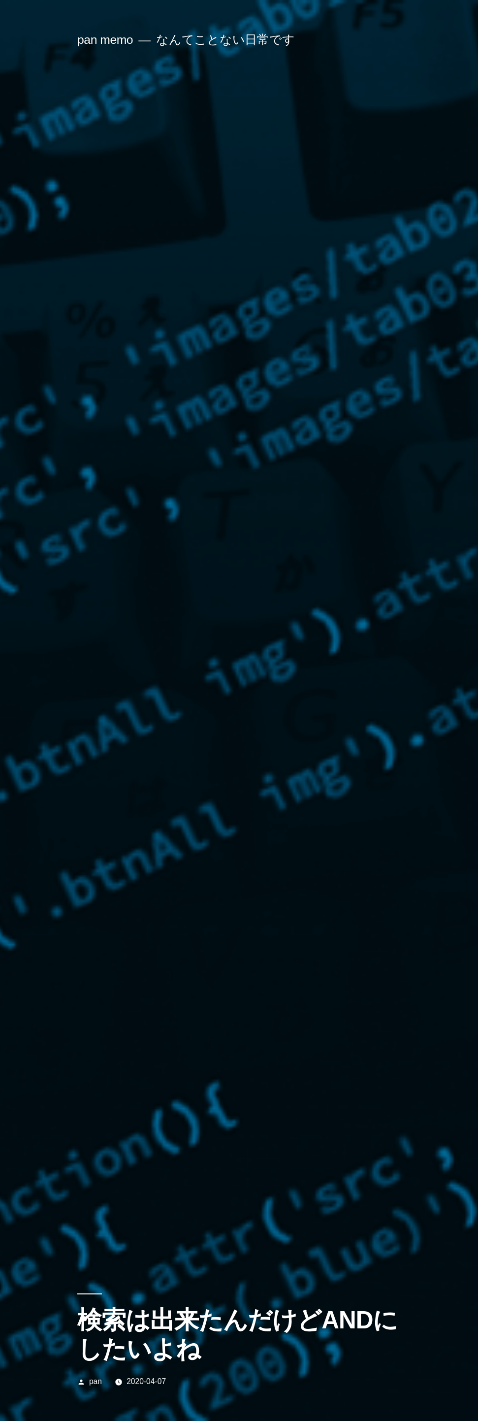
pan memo (105, 39)
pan (95, 1381)
